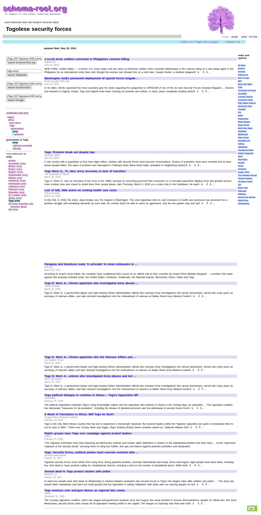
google (234, 36)
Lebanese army (17, 186)
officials (17, 148)
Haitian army (15, 178)
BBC (240, 81)
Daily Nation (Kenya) (247, 103)
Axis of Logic (243, 78)
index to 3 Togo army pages (200, 41)
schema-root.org (17, 112)
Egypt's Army (16, 172)
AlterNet (241, 69)
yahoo (244, 36)
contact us (232, 41)
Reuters (241, 163)
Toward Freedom (245, 179)
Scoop (240, 166)
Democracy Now (245, 106)
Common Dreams (245, 97)
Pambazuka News (245, 150)
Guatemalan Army (18, 175)
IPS (239, 113)
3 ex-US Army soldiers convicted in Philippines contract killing (86, 59)
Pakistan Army (16, 189)
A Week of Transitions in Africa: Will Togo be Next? (79, 414)
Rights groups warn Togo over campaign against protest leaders (88, 433)
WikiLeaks (242, 191)
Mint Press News (245, 128)
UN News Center (245, 182)
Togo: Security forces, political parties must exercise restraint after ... (91, 452)
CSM (240, 87)
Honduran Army (17, 180)
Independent (243, 119)
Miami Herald (243, 125)
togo (12, 125)
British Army (15, 166)
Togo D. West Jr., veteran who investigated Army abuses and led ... (89, 376)
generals (18, 134)
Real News (242, 160)
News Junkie (243, 138)
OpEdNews (242, 147)
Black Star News (245, 84)
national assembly (22, 145)
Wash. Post (243, 188)
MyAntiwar (242, 131)
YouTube (253, 36)
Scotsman (242, 169)
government (17, 128)
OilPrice (241, 144)
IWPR (240, 116)
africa (11, 120)
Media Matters (244, 122)
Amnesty (241, 72)
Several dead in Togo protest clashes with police (77, 471)
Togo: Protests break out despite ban (69, 152)
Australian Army (17, 163)
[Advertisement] (75, 120)
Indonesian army (17, 183)
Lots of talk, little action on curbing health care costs (80, 190)
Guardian (242, 109)
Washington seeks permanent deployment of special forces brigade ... (91, 78)
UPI (239, 185)
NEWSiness (243, 135)
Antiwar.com (243, 75)
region (10, 117)
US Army (13, 209)
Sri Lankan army (17, 195)
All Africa (242, 65)
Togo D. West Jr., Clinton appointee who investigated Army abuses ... (91, 283)
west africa (15, 123)
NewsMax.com (244, 141)
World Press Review (246, 197)
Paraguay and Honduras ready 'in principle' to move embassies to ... (90, 264)
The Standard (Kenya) (247, 175)
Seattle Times (244, 172)
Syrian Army (15, 198)
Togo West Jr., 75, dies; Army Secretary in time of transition (85, 171)
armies (12, 160)
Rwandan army (17, 192)
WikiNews (242, 194)
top (251, 508)
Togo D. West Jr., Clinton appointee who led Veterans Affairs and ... (90, 357)
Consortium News (245, 100)
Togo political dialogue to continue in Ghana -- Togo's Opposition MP (91, 395)
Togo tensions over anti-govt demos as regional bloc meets (84, 490)
